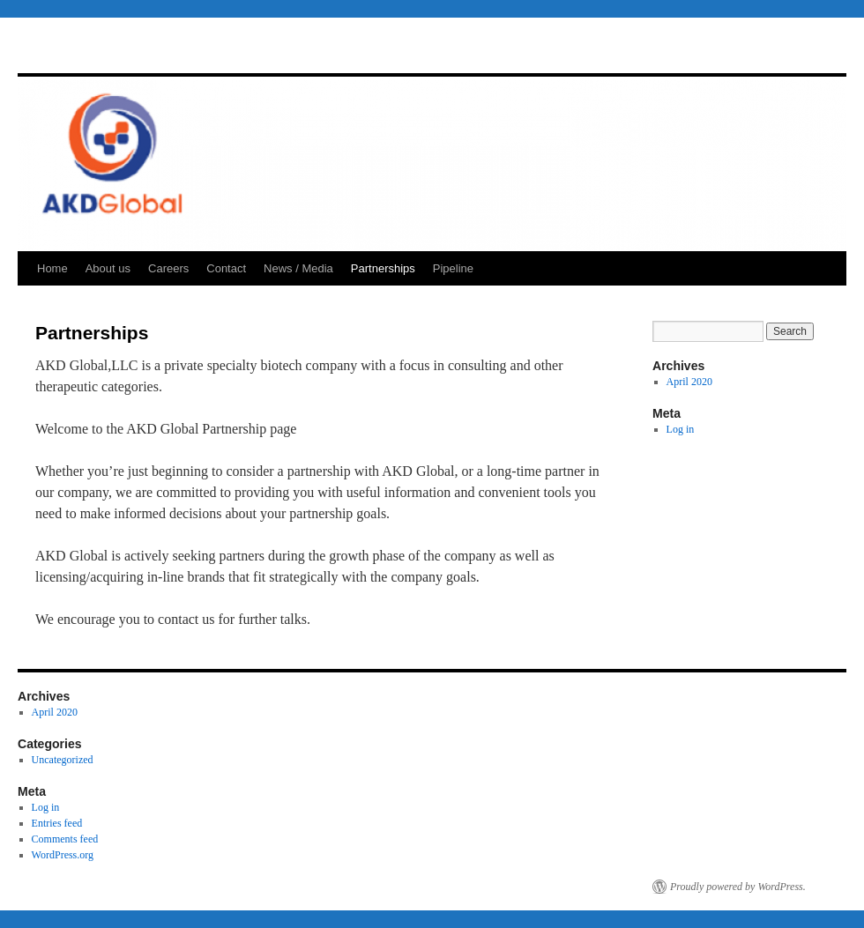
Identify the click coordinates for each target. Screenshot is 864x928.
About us (108, 268)
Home (52, 268)
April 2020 (689, 381)
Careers (168, 268)
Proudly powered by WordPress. (738, 886)
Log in (681, 429)
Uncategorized (62, 760)
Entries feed (57, 823)
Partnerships (383, 268)
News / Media (298, 268)
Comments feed (65, 839)
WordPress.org (62, 855)
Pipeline (453, 268)
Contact (226, 268)
